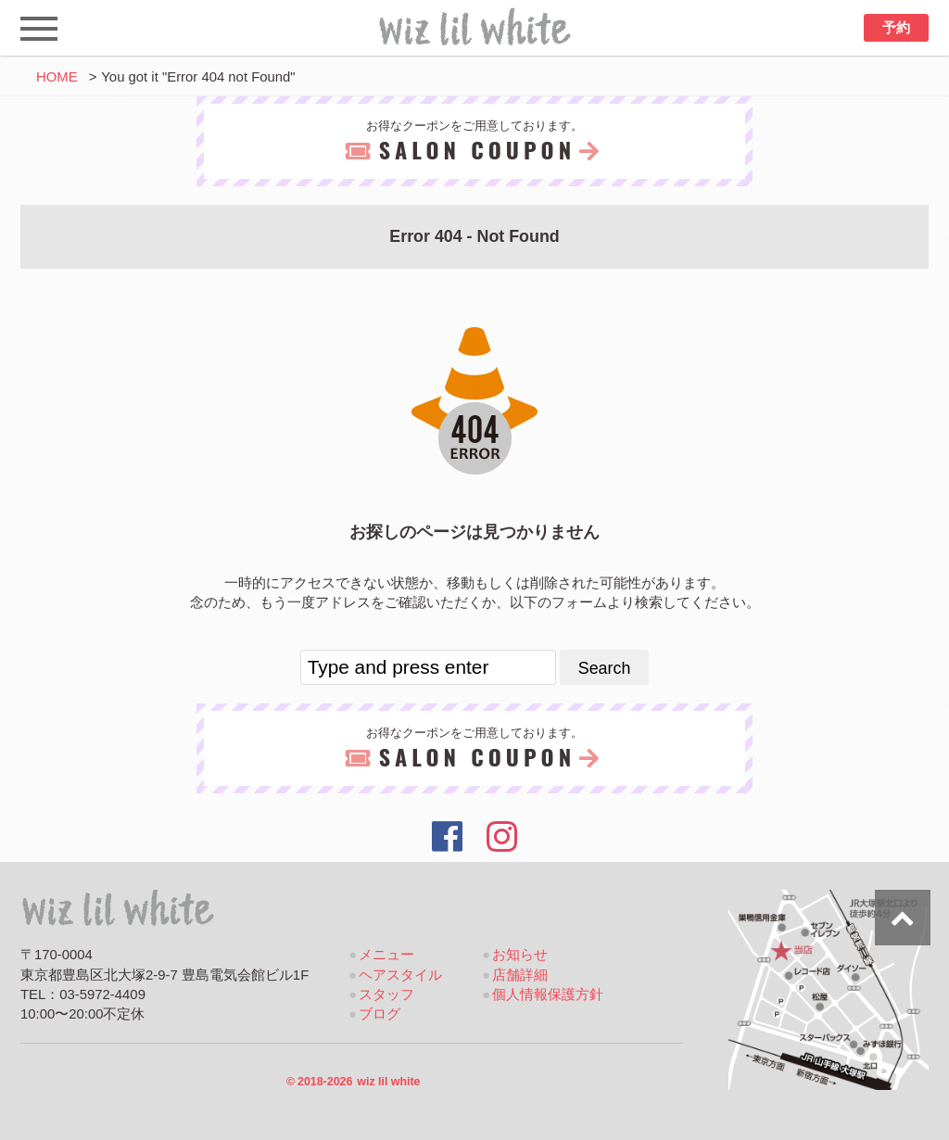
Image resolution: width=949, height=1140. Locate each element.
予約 (896, 27)
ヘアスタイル (400, 975)
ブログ (379, 1014)
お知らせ (520, 954)
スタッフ (386, 994)
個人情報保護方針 (547, 994)
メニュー (386, 954)
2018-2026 (353, 1081)
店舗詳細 (520, 975)
